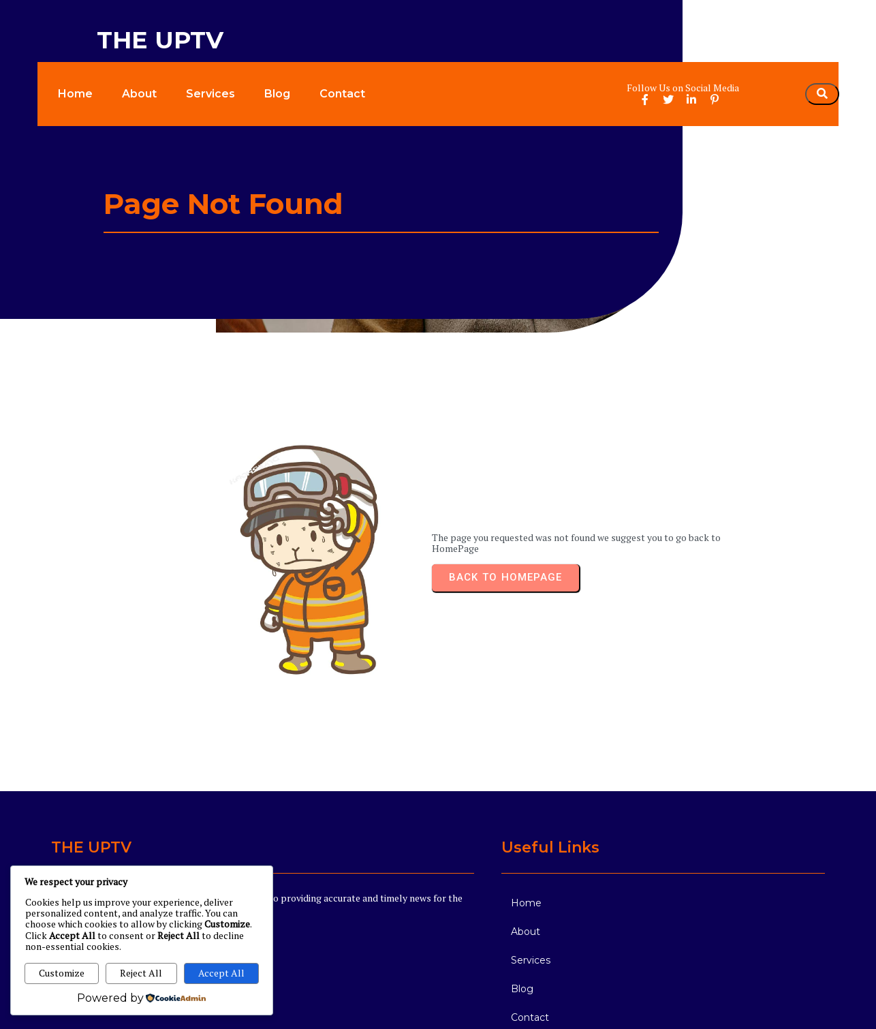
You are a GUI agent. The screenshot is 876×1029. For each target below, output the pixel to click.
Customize (61, 972)
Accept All (221, 972)
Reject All (141, 972)
